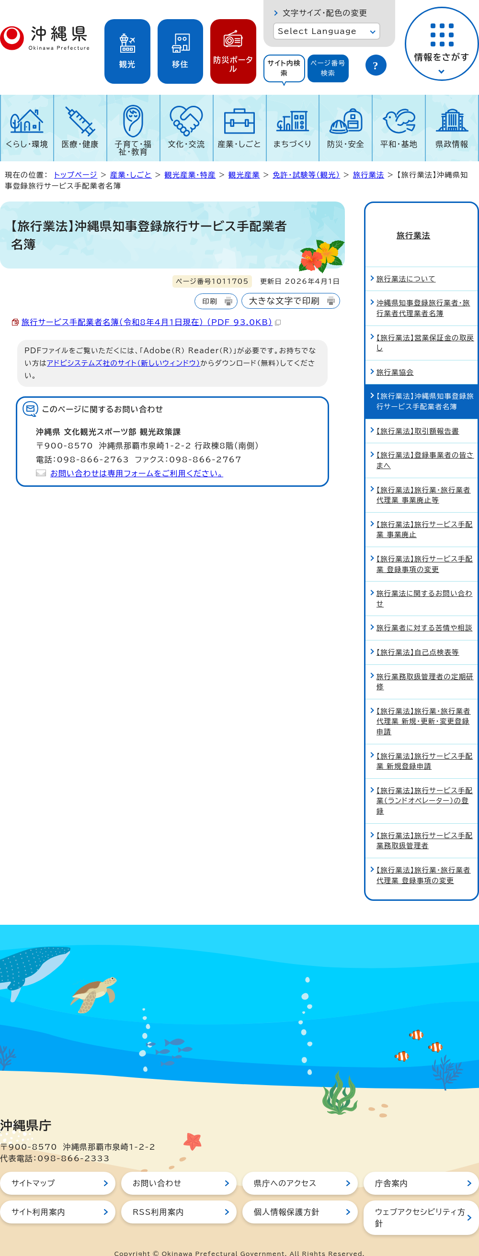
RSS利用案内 (158, 1196)
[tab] (284, 68)
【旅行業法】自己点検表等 (417, 635)
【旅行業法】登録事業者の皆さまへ (425, 444)
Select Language (317, 31)
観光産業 (244, 175)
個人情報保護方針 (287, 1196)
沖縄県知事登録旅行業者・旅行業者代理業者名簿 (423, 292)
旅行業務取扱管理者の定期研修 (425, 665)
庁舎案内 (391, 1167)
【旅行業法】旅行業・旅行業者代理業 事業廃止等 (423, 479)
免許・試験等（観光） (306, 175)
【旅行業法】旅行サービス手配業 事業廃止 (424, 513)
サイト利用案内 (38, 1196)
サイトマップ (33, 1167)
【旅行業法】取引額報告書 (417, 414)
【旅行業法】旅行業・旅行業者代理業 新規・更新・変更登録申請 (423, 705)
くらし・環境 (27, 144)
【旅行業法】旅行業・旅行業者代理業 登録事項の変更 (423, 859)
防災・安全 (346, 144)
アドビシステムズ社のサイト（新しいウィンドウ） (123, 363)
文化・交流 (186, 144)
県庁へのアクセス (285, 1167)
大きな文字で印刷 (284, 301)
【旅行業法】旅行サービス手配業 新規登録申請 (424, 745)
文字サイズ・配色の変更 (325, 13)
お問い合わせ (157, 1167)
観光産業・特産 (190, 175)
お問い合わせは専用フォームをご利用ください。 (136, 473)
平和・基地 (399, 144)
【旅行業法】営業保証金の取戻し (425, 327)
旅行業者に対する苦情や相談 (424, 611)
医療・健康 (80, 144)
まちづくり (293, 144)
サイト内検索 (284, 68)
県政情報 (451, 144)
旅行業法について (406, 262)
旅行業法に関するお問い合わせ (424, 582)
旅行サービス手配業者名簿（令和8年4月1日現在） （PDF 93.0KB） (151, 322)
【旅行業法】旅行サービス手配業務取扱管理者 (424, 824)
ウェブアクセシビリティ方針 (420, 1201)
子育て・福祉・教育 (133, 148)
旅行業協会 (395, 355)
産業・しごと (239, 144)
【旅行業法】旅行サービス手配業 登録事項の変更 (424, 548)
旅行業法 (369, 175)
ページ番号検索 (328, 68)
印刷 (209, 301)
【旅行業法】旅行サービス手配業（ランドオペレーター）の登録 (424, 784)
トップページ (75, 175)
